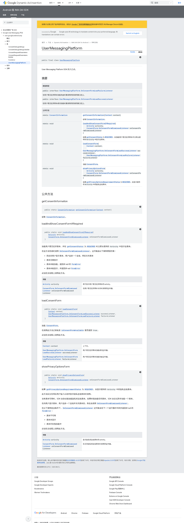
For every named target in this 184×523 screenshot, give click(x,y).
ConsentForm (92, 164)
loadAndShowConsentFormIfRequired (99, 123)
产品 (49, 42)
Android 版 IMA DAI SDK (16, 10)
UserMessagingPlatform (70, 60)
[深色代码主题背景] (140, 57)
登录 (179, 3)
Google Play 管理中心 (117, 489)
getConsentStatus (94, 137)
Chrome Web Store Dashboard (120, 504)
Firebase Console (115, 492)
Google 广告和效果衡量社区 (82, 24)
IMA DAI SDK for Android (79, 42)
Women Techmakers (42, 492)
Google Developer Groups (43, 481)
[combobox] (161, 3)
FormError (76, 264)
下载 (22, 15)
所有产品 (118, 513)
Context (108, 115)
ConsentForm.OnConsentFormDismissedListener (108, 128)
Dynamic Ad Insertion (25, 2)
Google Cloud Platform (101, 513)
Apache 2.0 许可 (109, 460)
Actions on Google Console (119, 496)
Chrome (74, 513)
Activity (90, 126)
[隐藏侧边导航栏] (28, 518)
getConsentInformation (93, 115)
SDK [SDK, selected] (59, 3)
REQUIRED (109, 137)
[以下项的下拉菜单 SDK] (63, 3)
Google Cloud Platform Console (120, 485)
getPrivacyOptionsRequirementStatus (103, 182)
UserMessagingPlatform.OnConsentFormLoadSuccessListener (86, 99)
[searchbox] (16, 22)
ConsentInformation (58, 115)
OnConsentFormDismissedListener (75, 251)
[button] (15, 30)
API (69, 3)
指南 (4, 15)
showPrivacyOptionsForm (94, 168)
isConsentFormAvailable (72, 330)
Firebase (85, 513)
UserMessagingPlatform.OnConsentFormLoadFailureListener (86, 91)
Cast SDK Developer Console (119, 500)
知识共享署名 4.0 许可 (73, 460)
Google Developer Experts (43, 485)
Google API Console (116, 481)
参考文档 (95, 42)
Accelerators (39, 489)
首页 (51, 3)
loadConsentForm (90, 144)
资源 (77, 3)
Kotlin (132, 52)
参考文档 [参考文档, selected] (13, 15)
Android (64, 513)
